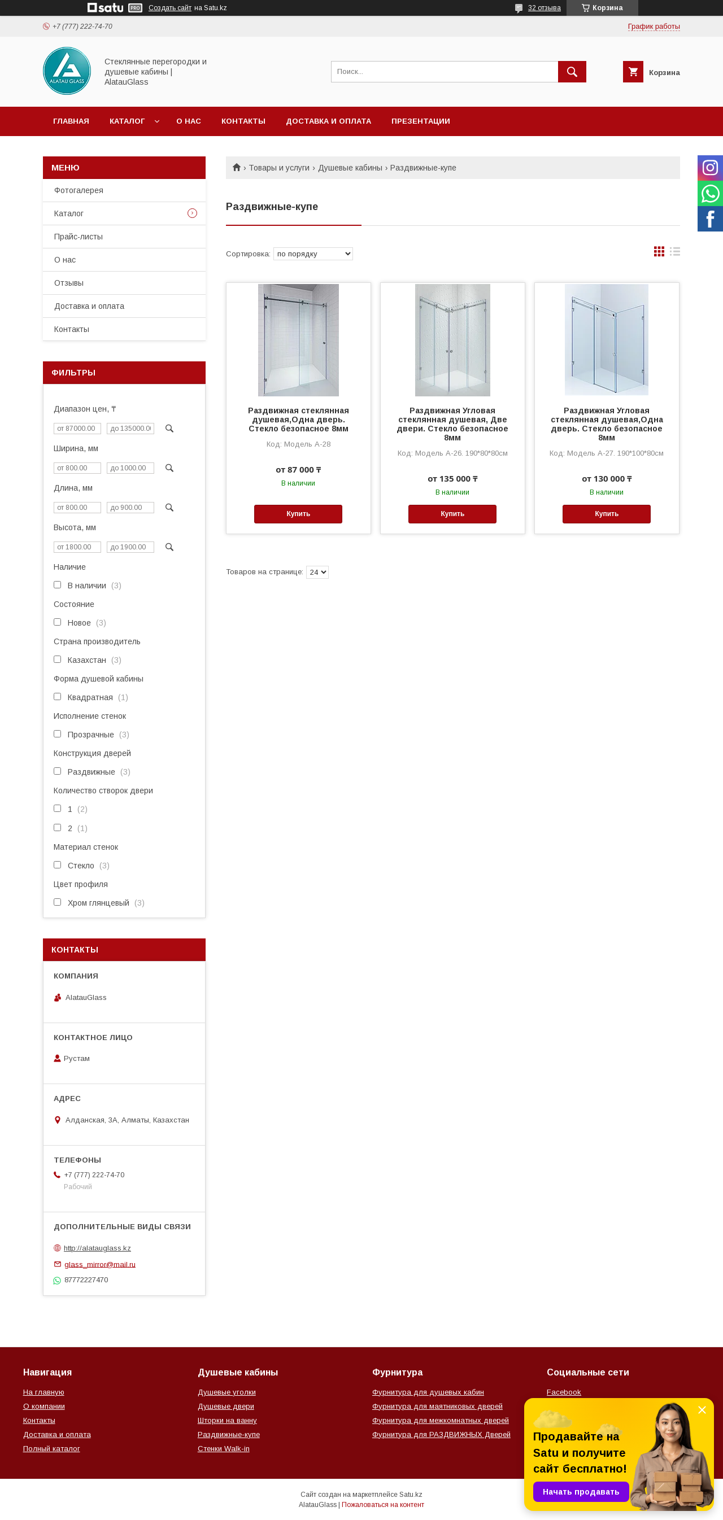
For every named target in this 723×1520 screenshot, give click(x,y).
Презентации (420, 121)
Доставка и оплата (328, 121)
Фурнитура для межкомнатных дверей (440, 1420)
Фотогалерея (78, 190)
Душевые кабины (350, 167)
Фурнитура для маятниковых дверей (437, 1406)
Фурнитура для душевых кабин (428, 1392)
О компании (44, 1406)
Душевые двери (226, 1406)
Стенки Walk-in (224, 1448)
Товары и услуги (279, 167)
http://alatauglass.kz (97, 1248)
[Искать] (572, 71)
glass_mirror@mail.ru (100, 1264)
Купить (298, 514)
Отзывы (69, 282)
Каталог (127, 121)
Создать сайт (170, 8)
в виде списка (675, 254)
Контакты (243, 121)
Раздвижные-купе (229, 1434)
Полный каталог (51, 1448)
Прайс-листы (78, 236)
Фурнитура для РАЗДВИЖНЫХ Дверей (441, 1434)
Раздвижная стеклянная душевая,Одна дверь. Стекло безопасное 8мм (298, 419)
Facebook (564, 1392)
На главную (43, 1392)
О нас (188, 121)
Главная (71, 121)
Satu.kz (411, 1495)
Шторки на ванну (227, 1420)
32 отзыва (544, 8)
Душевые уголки (227, 1392)
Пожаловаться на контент (383, 1505)
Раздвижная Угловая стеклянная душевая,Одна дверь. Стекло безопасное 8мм (607, 424)
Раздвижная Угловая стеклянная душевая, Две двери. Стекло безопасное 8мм (452, 424)
